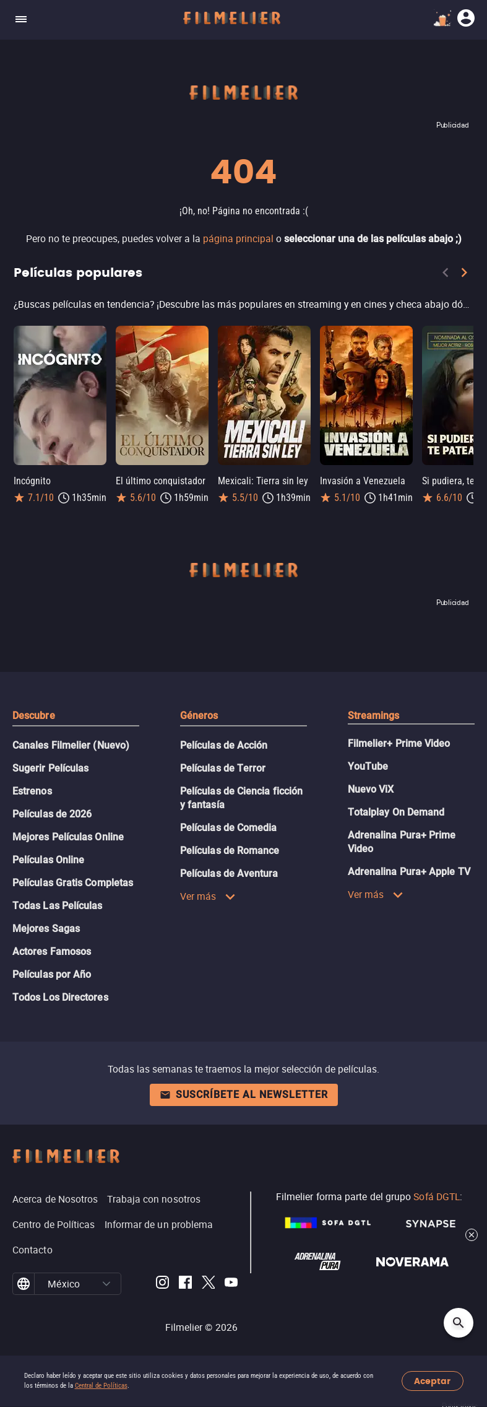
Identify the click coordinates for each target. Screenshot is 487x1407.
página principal (238, 238)
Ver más (208, 896)
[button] (107, 1283)
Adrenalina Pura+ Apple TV (409, 872)
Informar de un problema (159, 1224)
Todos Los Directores (60, 997)
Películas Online (48, 860)
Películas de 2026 (52, 814)
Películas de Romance (230, 850)
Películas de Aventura (229, 873)
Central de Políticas (101, 1386)
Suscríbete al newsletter (244, 1094)
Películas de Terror (223, 768)
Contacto (32, 1250)
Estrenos (32, 791)
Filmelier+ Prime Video (399, 743)
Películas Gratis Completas (72, 883)
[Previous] (445, 275)
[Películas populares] (243, 304)
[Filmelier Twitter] (208, 1284)
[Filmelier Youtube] (231, 1284)
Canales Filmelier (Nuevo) (70, 745)
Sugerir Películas (50, 768)
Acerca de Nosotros (55, 1199)
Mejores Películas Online (68, 837)
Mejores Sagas (46, 928)
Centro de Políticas (53, 1224)
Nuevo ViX (371, 789)
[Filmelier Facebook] (185, 1284)
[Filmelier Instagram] (162, 1284)
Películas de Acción (224, 745)
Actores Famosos (51, 951)
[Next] (464, 275)
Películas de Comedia (228, 828)
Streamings (374, 715)
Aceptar (432, 1381)
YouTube (368, 766)
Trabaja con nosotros (153, 1199)
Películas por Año (51, 974)
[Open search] (458, 1323)
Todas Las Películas (57, 906)
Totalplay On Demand (396, 812)
